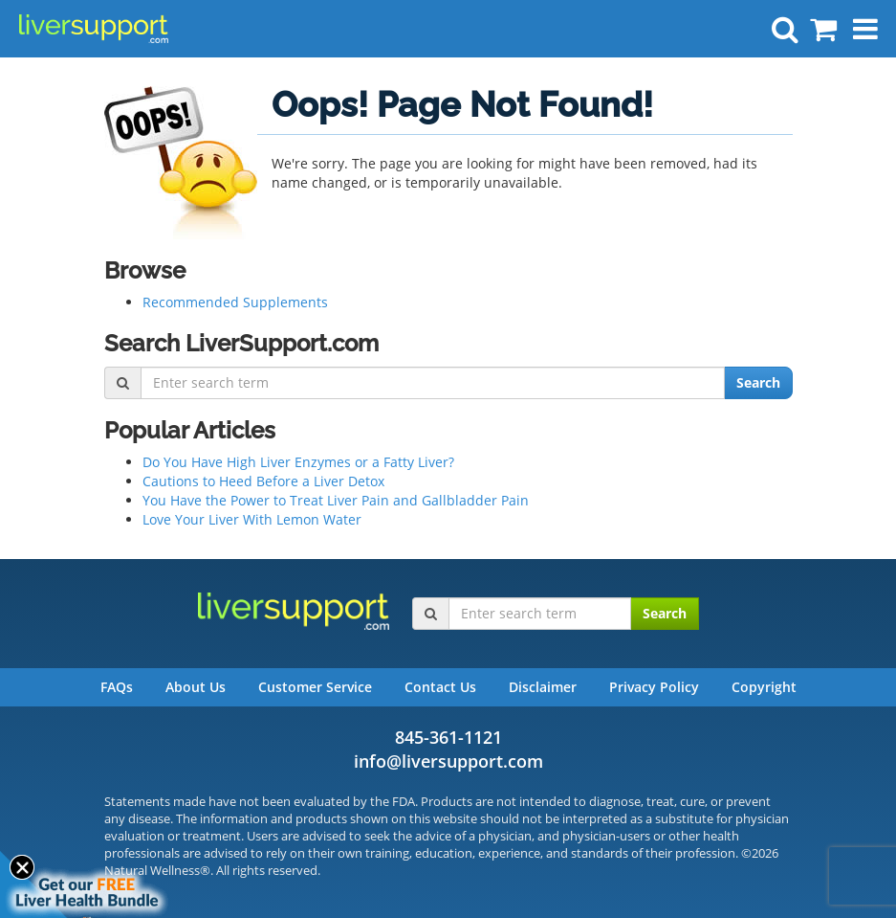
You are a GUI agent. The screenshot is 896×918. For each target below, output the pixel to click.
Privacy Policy (654, 687)
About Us (195, 687)
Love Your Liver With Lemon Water (251, 519)
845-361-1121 (448, 737)
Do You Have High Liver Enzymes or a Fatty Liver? (298, 462)
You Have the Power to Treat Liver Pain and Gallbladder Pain (335, 500)
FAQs (116, 687)
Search (758, 382)
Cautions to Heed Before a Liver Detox (263, 481)
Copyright (764, 687)
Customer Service (315, 687)
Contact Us (440, 687)
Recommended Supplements (235, 302)
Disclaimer (543, 687)
